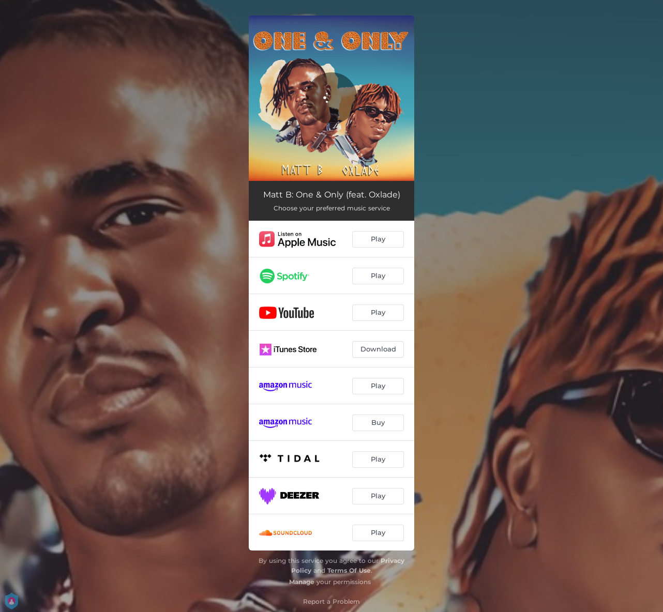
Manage (301, 582)
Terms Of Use (349, 570)
